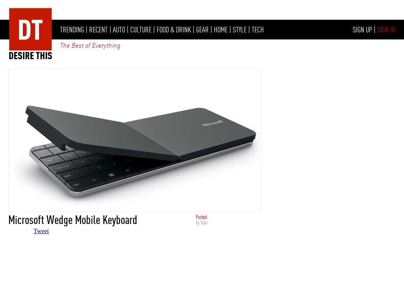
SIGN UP (362, 29)
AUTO (119, 29)
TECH (258, 29)
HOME (221, 29)
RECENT (98, 29)
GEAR (202, 29)
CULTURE (141, 29)
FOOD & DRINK (174, 29)
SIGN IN (386, 29)
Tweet (41, 231)
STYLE (240, 29)
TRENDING (72, 29)
